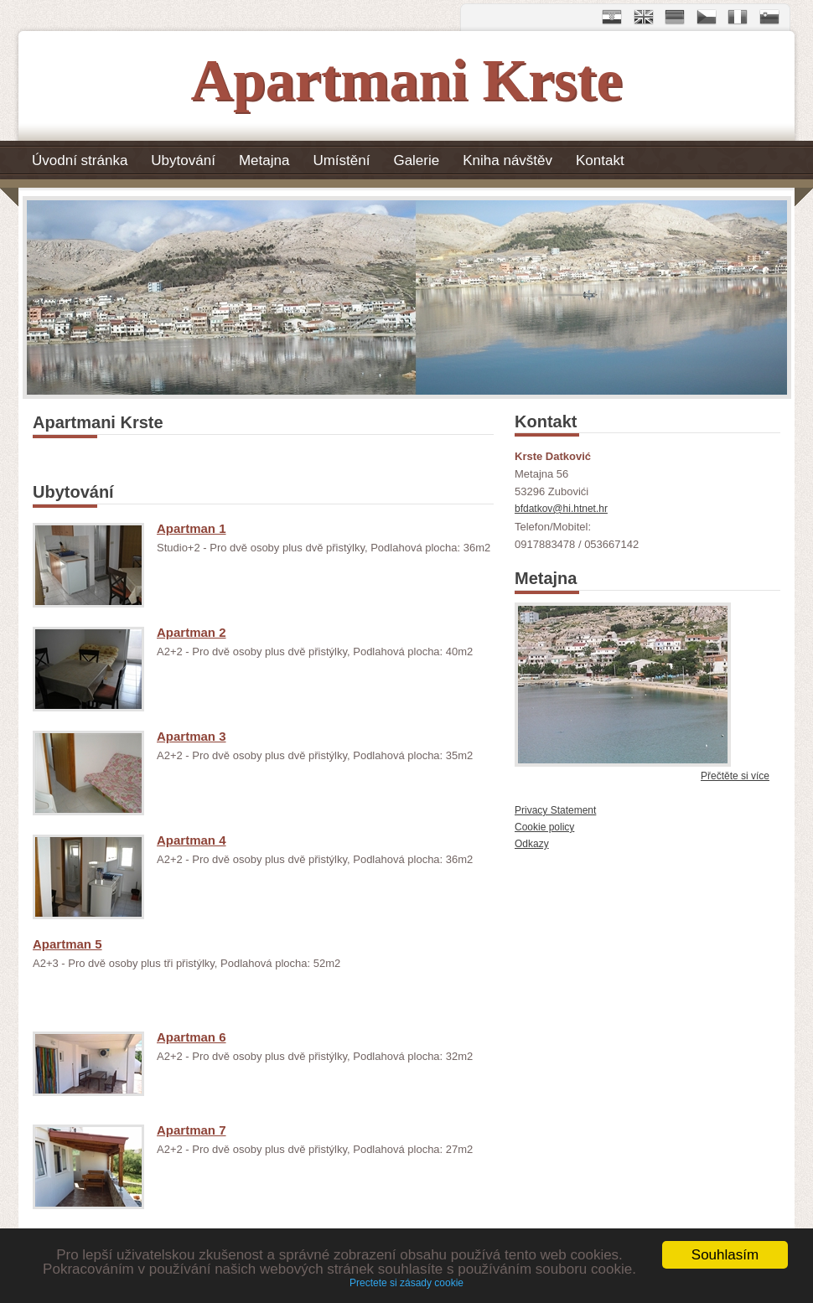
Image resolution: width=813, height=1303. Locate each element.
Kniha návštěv (507, 160)
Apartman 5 (67, 944)
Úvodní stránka (79, 160)
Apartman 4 (191, 840)
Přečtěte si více (735, 776)
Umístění (341, 160)
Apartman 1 (191, 528)
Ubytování (183, 160)
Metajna (264, 160)
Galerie (416, 160)
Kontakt (600, 160)
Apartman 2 (191, 632)
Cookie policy (544, 827)
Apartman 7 (191, 1130)
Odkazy (532, 844)
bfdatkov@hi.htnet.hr (561, 508)
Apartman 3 (191, 736)
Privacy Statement (555, 810)
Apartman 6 (191, 1037)
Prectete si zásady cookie (406, 1284)
